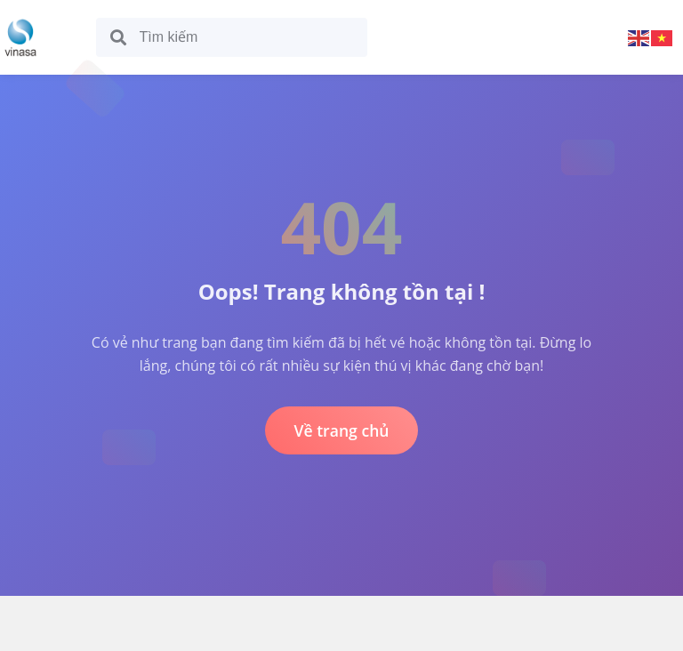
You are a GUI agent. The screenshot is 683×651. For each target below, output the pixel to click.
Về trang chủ (341, 430)
